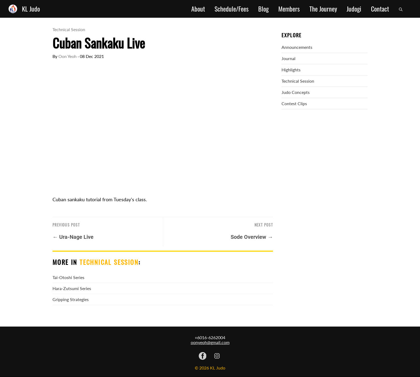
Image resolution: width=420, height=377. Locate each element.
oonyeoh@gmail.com (210, 342)
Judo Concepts (296, 92)
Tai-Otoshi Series (68, 277)
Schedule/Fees (232, 9)
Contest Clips (294, 103)
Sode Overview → (252, 237)
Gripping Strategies (70, 299)
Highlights (291, 69)
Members (289, 9)
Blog (263, 9)
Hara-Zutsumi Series (71, 288)
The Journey (323, 9)
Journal (288, 58)
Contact (380, 9)
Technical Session (68, 29)
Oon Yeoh (67, 56)
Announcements (297, 47)
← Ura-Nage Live (72, 237)
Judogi (354, 9)
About (198, 9)
